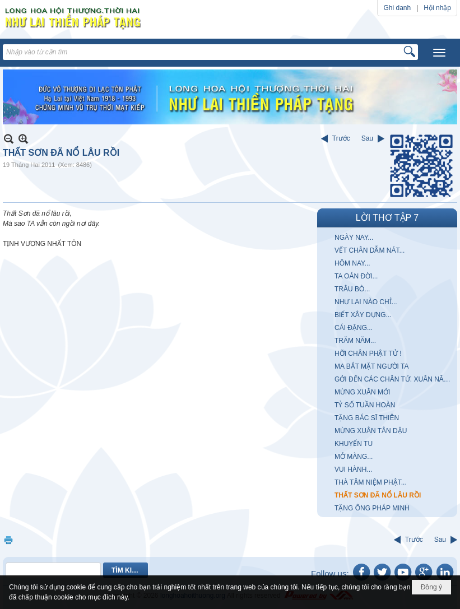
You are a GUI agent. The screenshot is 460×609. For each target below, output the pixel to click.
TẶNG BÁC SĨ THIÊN (366, 418)
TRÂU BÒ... (352, 289)
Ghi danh (397, 8)
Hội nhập (437, 8)
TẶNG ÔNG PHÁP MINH (372, 508)
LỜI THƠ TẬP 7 (387, 217)
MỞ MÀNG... (353, 457)
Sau (367, 138)
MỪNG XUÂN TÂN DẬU (370, 431)
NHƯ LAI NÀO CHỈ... (365, 302)
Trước (341, 138)
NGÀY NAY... (353, 237)
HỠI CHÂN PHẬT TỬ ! (368, 353)
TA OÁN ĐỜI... (356, 276)
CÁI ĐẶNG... (353, 328)
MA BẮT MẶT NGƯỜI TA (371, 366)
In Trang (8, 540)
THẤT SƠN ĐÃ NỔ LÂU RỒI (377, 495)
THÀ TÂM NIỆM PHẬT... (370, 482)
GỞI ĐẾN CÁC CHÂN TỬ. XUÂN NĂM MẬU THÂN (394, 379)
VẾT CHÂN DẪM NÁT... (369, 250)
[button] (439, 52)
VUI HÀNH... (353, 469)
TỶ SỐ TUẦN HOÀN (364, 405)
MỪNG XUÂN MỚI (362, 392)
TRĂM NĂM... (355, 341)
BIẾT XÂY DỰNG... (363, 315)
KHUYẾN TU (353, 444)
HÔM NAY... (352, 263)
